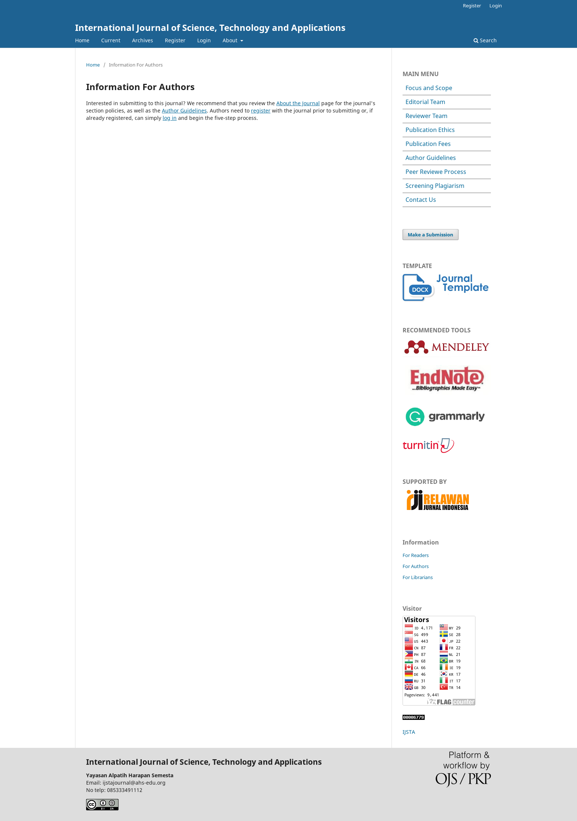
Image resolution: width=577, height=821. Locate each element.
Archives (142, 40)
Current (110, 40)
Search (485, 40)
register (260, 110)
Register (175, 40)
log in (170, 117)
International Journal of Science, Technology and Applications (210, 27)
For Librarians (418, 577)
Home (82, 40)
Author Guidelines (184, 110)
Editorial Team (425, 102)
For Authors (416, 566)
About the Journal (298, 103)
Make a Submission (430, 234)
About (231, 40)
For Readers (416, 555)
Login (204, 40)
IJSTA (409, 731)
